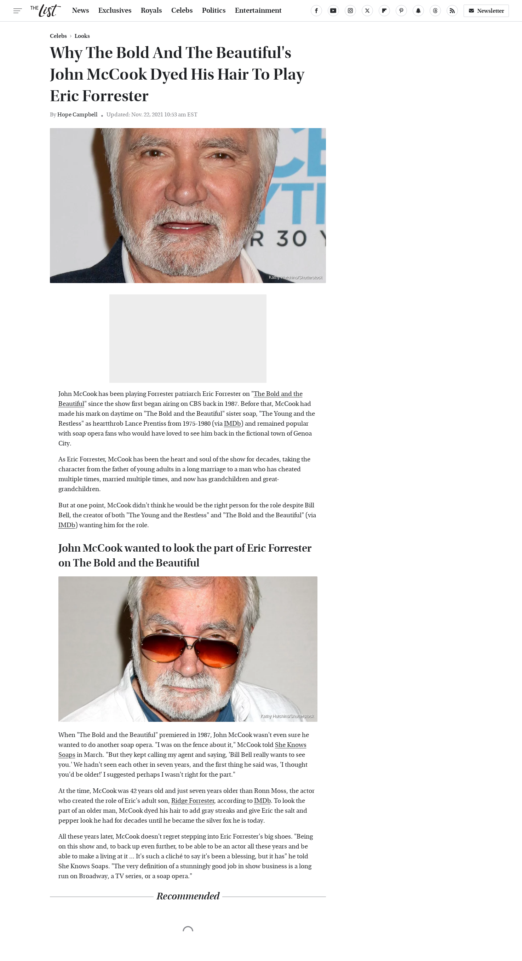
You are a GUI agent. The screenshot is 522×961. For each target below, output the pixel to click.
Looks (82, 36)
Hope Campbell (77, 114)
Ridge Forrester (192, 801)
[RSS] (452, 10)
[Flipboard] (384, 10)
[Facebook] (316, 10)
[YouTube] (333, 10)
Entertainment (258, 10)
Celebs (182, 10)
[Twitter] (367, 10)
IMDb (232, 423)
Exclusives (115, 10)
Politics (214, 10)
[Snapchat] (418, 10)
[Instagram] (350, 10)
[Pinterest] (401, 10)
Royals (151, 10)
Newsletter (486, 10)
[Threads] (435, 10)
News (80, 10)
